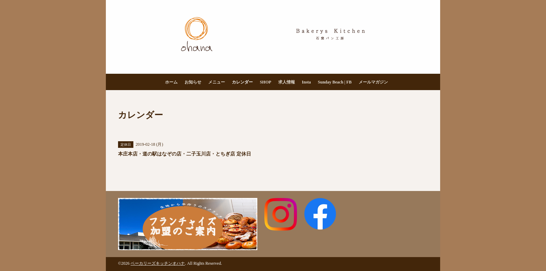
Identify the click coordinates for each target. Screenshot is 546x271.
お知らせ (193, 82)
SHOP (265, 82)
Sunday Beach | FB (335, 82)
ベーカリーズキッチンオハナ (158, 263)
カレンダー (242, 82)
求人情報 (286, 82)
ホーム (171, 82)
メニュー (216, 82)
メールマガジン (373, 82)
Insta (306, 82)
